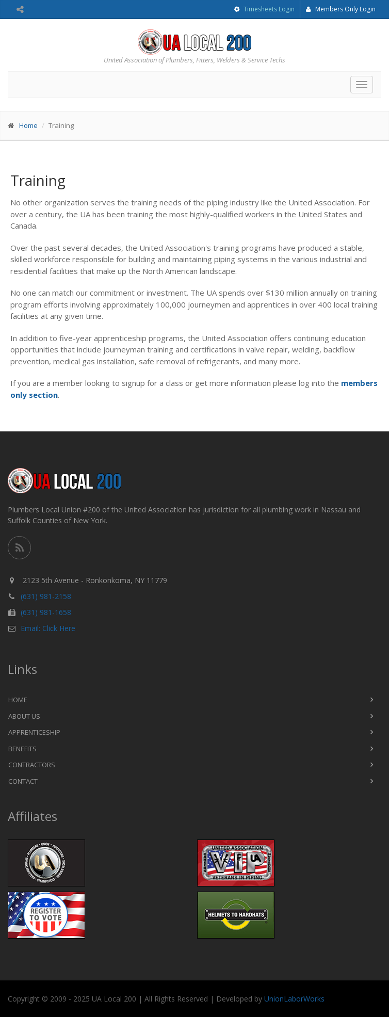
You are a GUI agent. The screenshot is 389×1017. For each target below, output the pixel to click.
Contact (23, 781)
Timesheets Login (268, 9)
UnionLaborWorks (294, 999)
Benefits (22, 748)
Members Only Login (341, 9)
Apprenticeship (34, 732)
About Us (24, 716)
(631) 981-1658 (46, 612)
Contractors (31, 764)
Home (28, 125)
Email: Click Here (48, 628)
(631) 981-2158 (46, 596)
